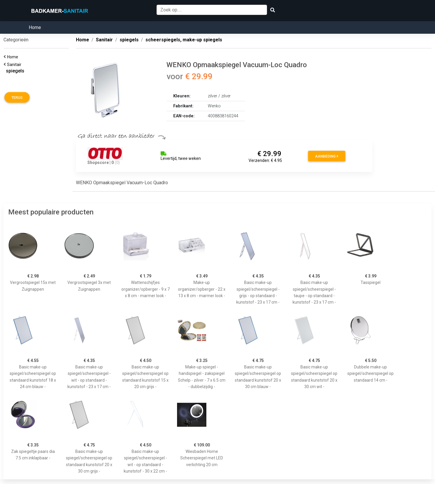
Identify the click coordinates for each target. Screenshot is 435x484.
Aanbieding (326, 156)
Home (35, 27)
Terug (17, 98)
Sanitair (15, 64)
